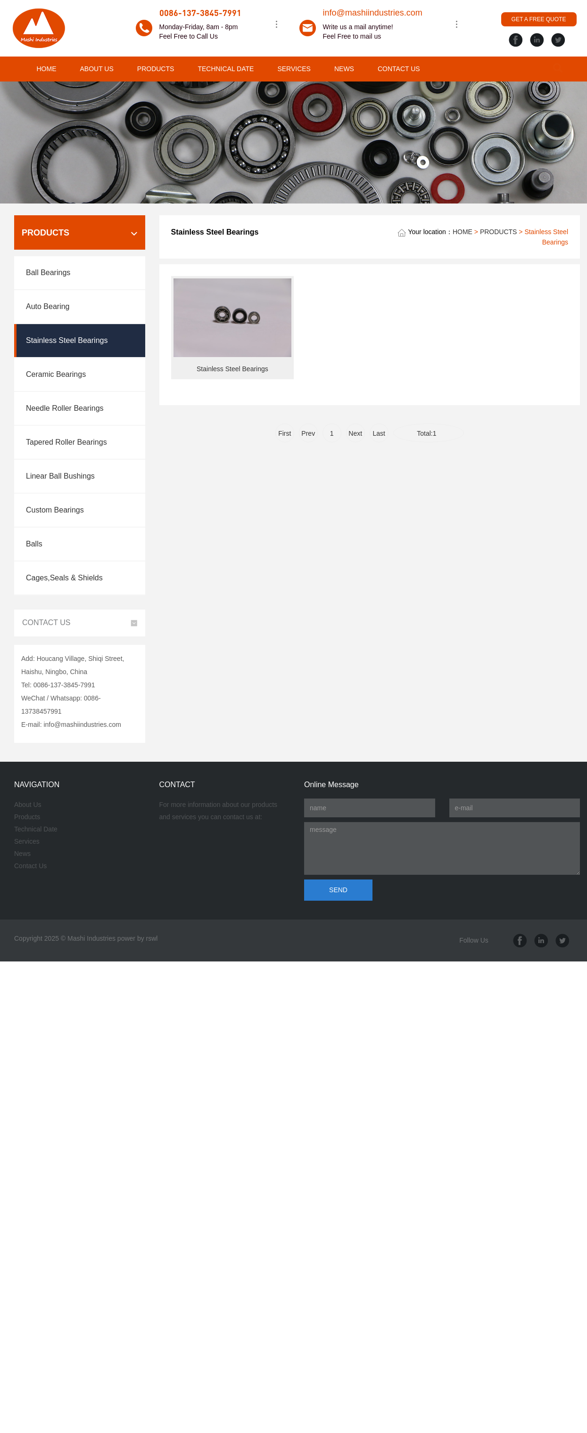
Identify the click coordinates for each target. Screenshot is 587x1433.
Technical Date (36, 829)
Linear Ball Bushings (60, 476)
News (22, 853)
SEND (338, 890)
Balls (34, 544)
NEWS (344, 69)
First (284, 433)
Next (355, 433)
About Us (27, 804)
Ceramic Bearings (56, 374)
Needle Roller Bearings (65, 408)
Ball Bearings (48, 273)
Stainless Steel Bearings (66, 340)
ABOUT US (97, 69)
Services (27, 841)
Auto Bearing (48, 306)
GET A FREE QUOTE (539, 19)
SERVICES (294, 69)
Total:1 (428, 433)
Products (27, 817)
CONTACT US (399, 69)
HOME (47, 69)
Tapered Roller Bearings (66, 442)
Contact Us (30, 866)
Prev (308, 433)
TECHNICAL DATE (226, 69)
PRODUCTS (155, 69)
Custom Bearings (55, 510)
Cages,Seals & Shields (64, 578)
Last (379, 433)
